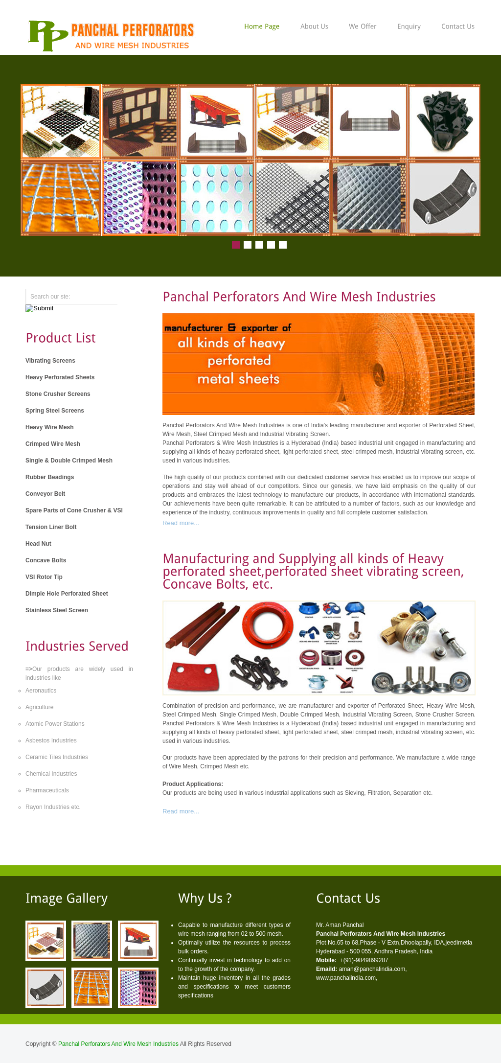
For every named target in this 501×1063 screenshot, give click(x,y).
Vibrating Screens (50, 360)
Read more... (180, 523)
